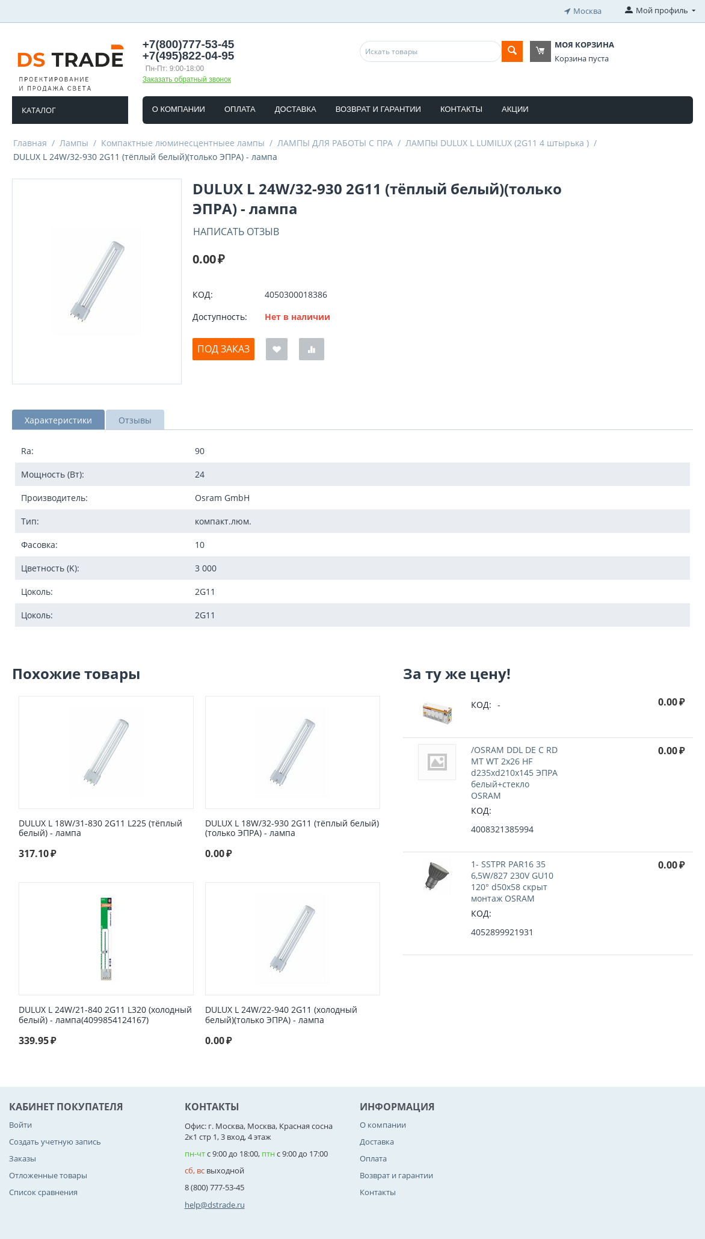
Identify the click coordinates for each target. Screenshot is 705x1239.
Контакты (461, 107)
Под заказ (223, 347)
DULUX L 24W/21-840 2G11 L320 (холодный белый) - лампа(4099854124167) (105, 1013)
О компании (178, 107)
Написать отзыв (236, 229)
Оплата (240, 107)
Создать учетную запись (55, 1139)
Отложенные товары (48, 1173)
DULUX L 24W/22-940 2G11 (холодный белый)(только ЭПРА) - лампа (281, 1013)
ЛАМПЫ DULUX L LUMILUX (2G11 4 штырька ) (497, 141)
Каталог (39, 108)
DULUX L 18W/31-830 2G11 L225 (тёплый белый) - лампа (100, 827)
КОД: (202, 293)
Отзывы (135, 418)
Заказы (22, 1156)
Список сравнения (43, 1190)
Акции (515, 107)
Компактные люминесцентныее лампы (183, 141)
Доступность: (219, 315)
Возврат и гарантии (378, 107)
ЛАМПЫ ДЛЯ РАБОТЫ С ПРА (335, 141)
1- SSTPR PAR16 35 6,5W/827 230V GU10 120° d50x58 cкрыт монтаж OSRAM (512, 879)
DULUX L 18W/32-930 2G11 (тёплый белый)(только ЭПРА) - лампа (292, 827)
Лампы (74, 141)
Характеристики (58, 418)
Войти (20, 1123)
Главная (30, 141)
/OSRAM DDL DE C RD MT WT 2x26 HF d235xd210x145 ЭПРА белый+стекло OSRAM (514, 770)
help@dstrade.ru (215, 1202)
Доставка (295, 107)
